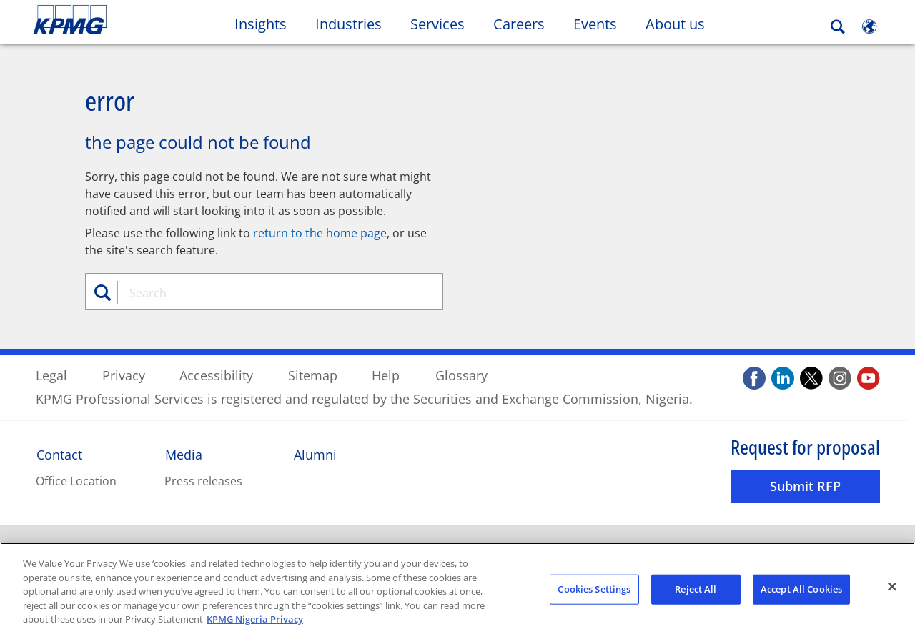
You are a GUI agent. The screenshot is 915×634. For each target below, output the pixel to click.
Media (183, 453)
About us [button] (675, 24)
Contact (59, 453)
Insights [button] (260, 24)
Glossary (461, 374)
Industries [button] (348, 24)
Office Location (76, 480)
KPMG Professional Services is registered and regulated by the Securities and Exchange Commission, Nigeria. (364, 398)
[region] (457, 588)
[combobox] (269, 292)
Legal (51, 374)
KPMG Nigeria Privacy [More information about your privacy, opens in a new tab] (255, 619)
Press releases (203, 480)
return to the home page (320, 232)
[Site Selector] (869, 26)
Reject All (695, 589)
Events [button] (595, 24)
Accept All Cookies (801, 589)
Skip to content (111, 20)
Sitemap (312, 374)
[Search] (838, 26)
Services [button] (437, 24)
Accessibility (216, 374)
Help (386, 374)
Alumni (315, 453)
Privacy (123, 374)
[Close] (892, 587)
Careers (526, 24)
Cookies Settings (594, 589)
